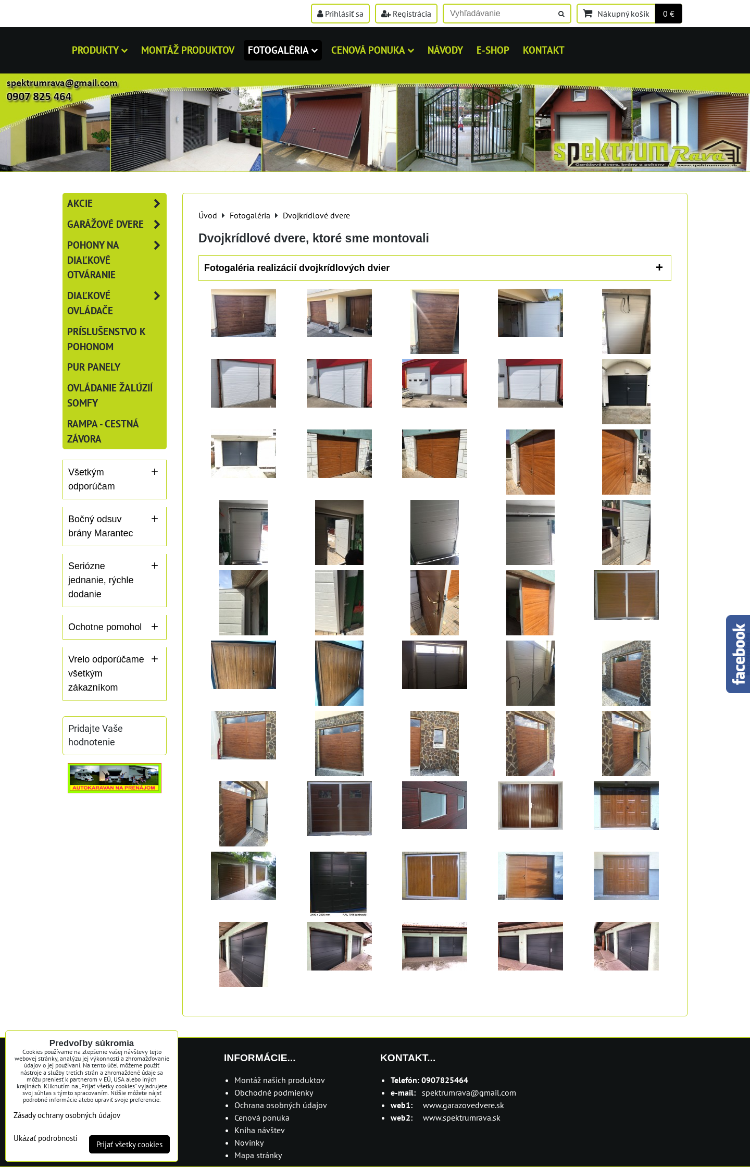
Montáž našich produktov (279, 1080)
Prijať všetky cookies (129, 1144)
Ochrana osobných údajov (280, 1105)
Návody (445, 49)
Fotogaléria (283, 49)
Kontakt (544, 49)
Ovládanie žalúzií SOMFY (110, 395)
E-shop (493, 49)
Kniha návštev (259, 1130)
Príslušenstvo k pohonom (106, 339)
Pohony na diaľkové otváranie (116, 260)
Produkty (100, 49)
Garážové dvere (116, 224)
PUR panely (93, 366)
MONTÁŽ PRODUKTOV (187, 49)
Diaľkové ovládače (116, 303)
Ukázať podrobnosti (46, 1138)
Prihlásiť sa (340, 13)
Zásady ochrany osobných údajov (67, 1115)
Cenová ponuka (372, 49)
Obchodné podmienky (273, 1092)
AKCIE (116, 203)
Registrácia (406, 13)
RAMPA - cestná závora (103, 431)
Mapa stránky (258, 1155)
